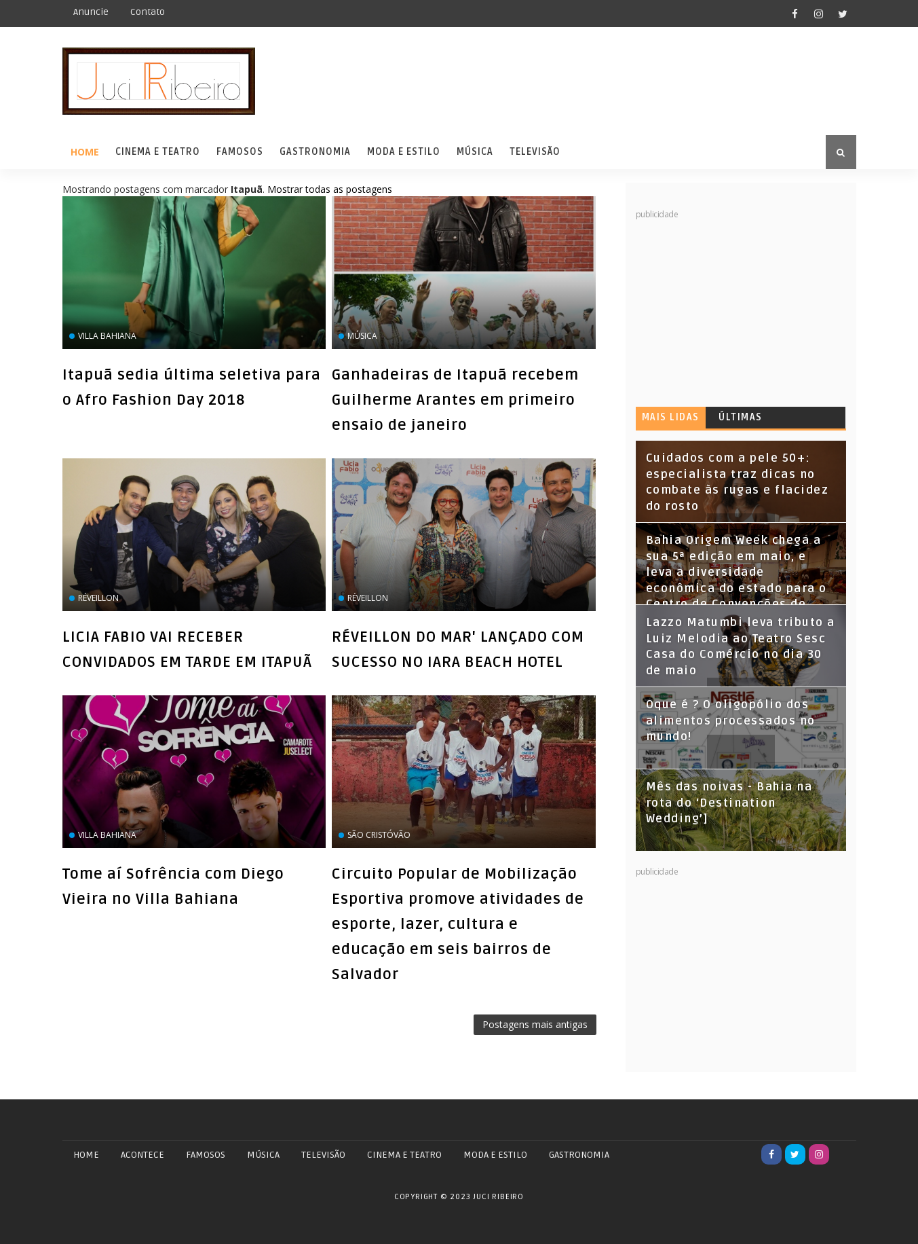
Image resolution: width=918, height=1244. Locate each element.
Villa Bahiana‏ (107, 835)
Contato (147, 12)
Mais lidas (671, 417)
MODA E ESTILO (495, 1154)
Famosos (239, 152)
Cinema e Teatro (157, 152)
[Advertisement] (737, 305)
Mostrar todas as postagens (329, 189)
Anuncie (91, 12)
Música (475, 152)
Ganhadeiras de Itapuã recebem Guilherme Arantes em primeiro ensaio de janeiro (455, 400)
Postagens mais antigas (535, 1024)
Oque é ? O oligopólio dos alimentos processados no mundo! (731, 721)
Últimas (741, 417)
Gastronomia (315, 152)
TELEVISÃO (323, 1154)
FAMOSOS (205, 1154)
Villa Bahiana (107, 336)
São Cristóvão (378, 835)
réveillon (98, 598)
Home (85, 151)
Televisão (535, 152)
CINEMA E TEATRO (404, 1154)
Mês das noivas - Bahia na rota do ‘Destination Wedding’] (729, 803)
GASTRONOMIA (579, 1154)
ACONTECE (142, 1154)
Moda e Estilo (403, 152)
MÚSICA (263, 1154)
